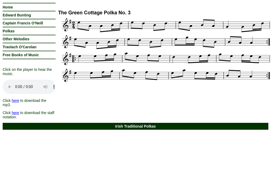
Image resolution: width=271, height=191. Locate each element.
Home (8, 7)
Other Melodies (16, 39)
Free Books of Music (21, 55)
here (15, 100)
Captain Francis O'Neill (23, 23)
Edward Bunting (17, 15)
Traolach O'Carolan (20, 47)
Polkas (9, 31)
